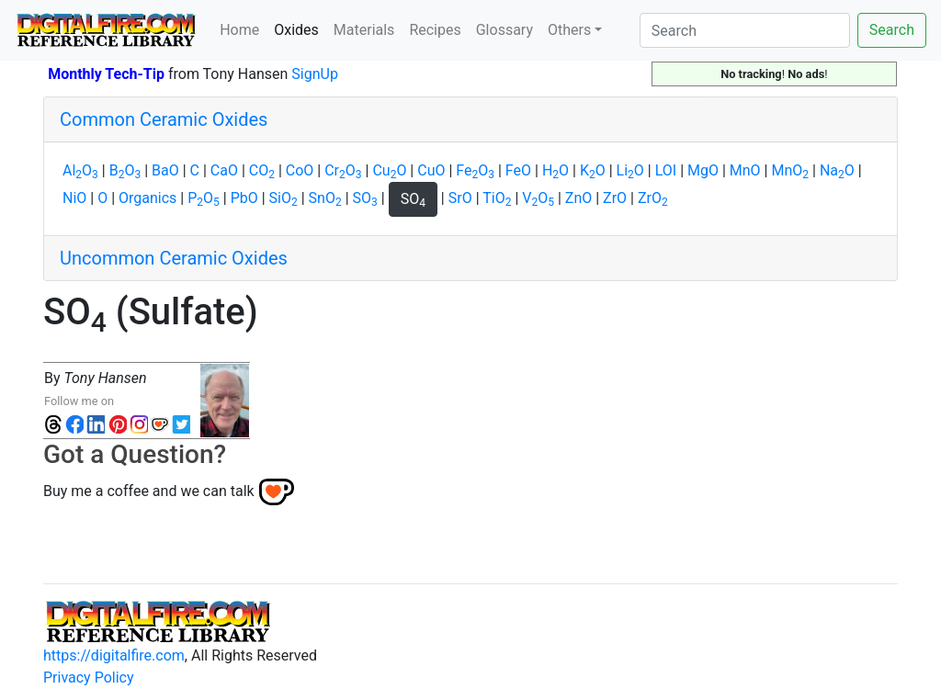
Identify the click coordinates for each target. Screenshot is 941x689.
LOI (665, 170)
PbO (244, 198)
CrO (342, 170)
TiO (496, 198)
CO (262, 170)
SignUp (314, 74)
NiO (74, 198)
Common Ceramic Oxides (163, 119)
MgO (703, 170)
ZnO (578, 198)
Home (239, 30)
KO (593, 170)
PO (203, 198)
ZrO (615, 198)
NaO (837, 170)
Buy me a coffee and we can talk (149, 491)
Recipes (434, 30)
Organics (147, 198)
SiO (283, 198)
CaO (224, 170)
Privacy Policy (88, 677)
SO (365, 198)
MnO (745, 170)
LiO (630, 170)
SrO (460, 198)
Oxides (300, 28)
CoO (300, 170)
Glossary (504, 30)
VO (538, 198)
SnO (325, 198)
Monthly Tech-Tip (106, 74)
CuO (389, 170)
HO (555, 170)
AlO (80, 170)
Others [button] (569, 30)
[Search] (745, 30)
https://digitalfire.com (114, 655)
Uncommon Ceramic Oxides (174, 258)
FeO (475, 170)
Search (891, 30)
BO (125, 170)
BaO (165, 170)
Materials (364, 30)
